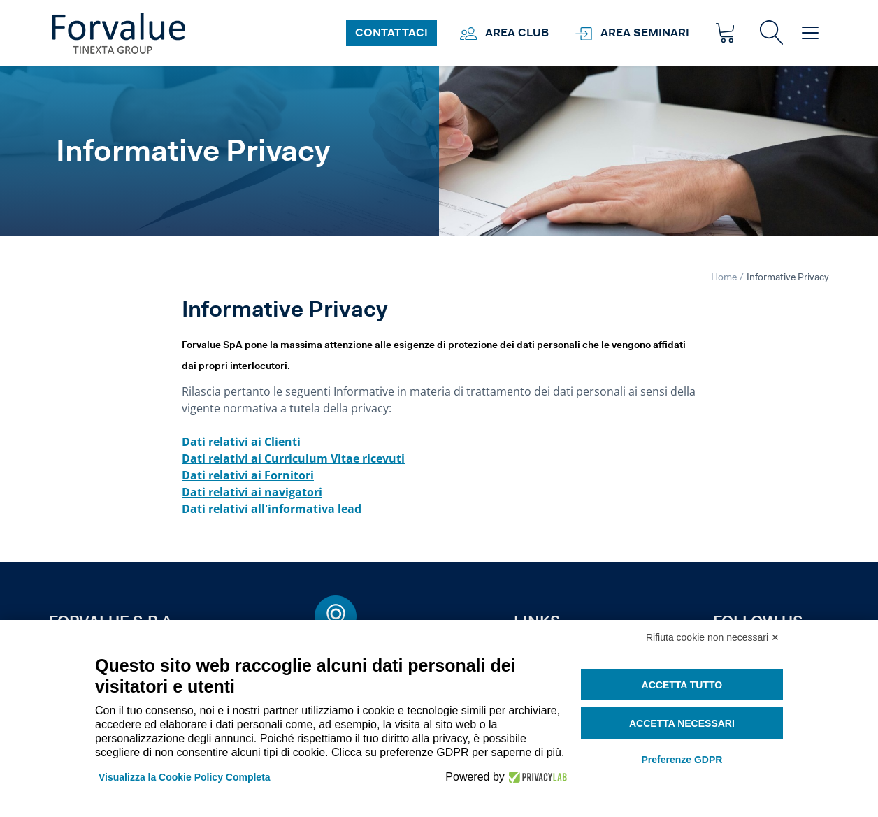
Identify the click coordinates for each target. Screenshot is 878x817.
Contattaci (391, 32)
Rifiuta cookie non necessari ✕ (712, 637)
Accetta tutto (682, 685)
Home (724, 276)
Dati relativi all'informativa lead (271, 508)
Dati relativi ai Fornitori (248, 475)
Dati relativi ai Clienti (241, 441)
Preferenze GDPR (681, 759)
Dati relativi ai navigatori (252, 492)
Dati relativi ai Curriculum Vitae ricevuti (293, 458)
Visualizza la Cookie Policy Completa (185, 777)
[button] (771, 32)
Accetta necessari (682, 723)
